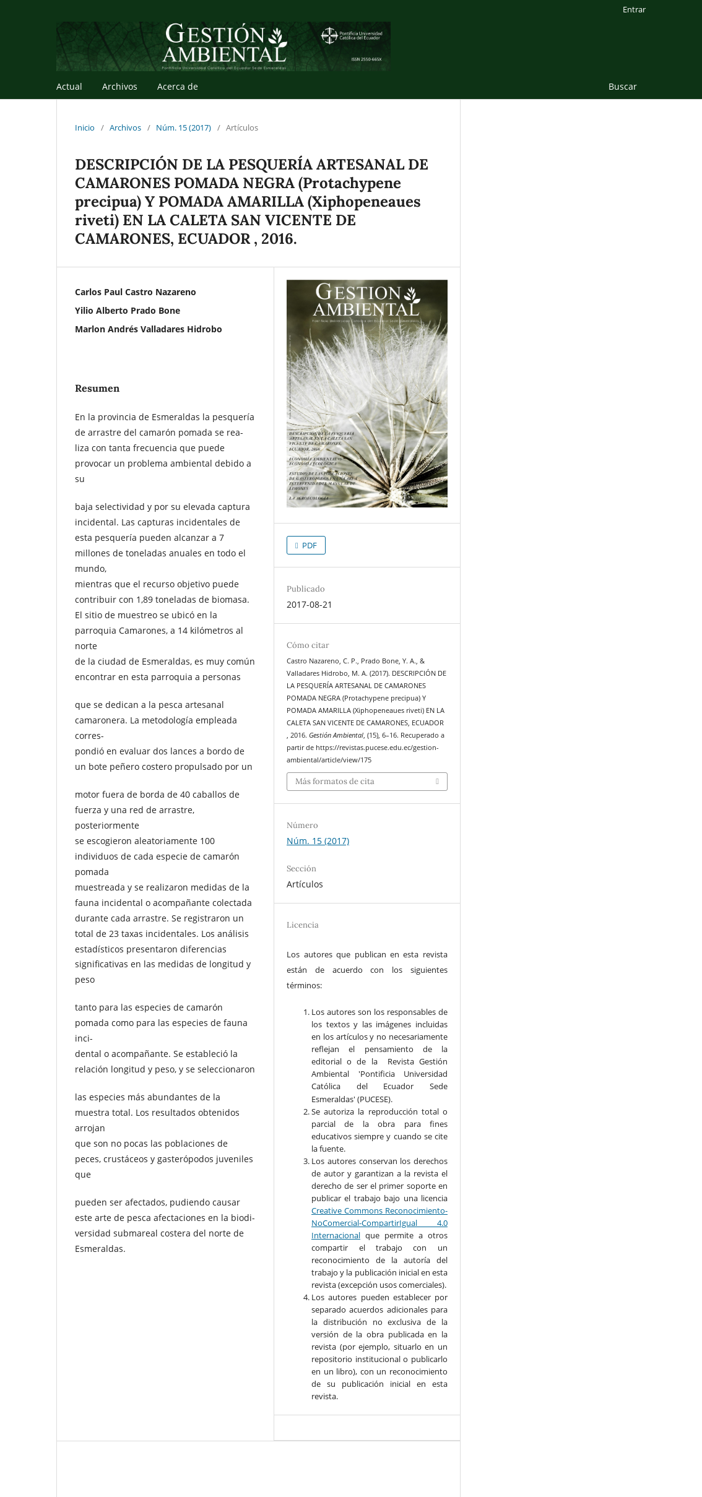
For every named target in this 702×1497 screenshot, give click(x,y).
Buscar (623, 86)
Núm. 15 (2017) (183, 127)
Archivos (119, 86)
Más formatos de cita (335, 781)
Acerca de (177, 86)
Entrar (634, 9)
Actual (69, 86)
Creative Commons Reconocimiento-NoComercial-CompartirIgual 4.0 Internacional (379, 1223)
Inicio (85, 127)
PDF (308, 545)
